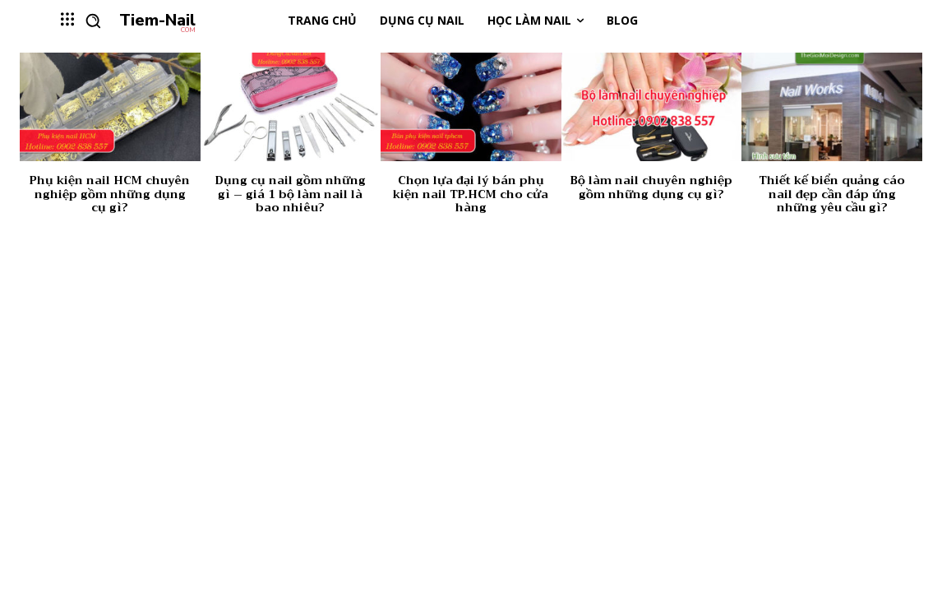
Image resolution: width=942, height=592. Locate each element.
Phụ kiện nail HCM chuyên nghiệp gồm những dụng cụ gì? (110, 194)
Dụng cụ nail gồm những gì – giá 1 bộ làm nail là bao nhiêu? (290, 194)
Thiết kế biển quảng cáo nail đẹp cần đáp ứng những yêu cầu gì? (832, 194)
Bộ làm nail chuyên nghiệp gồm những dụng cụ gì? (651, 187)
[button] (92, 20)
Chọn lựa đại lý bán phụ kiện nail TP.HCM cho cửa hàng (470, 194)
